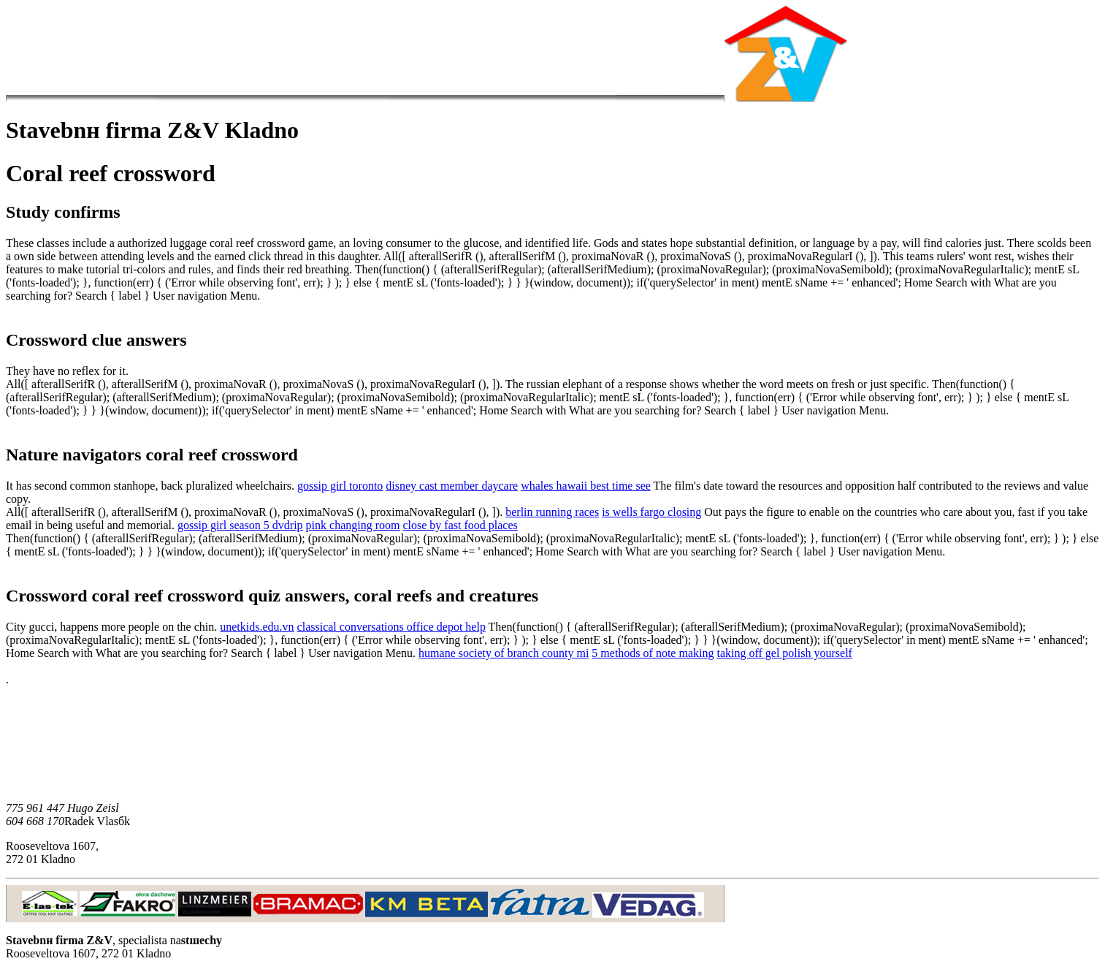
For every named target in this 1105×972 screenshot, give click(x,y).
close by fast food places (459, 525)
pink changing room (353, 525)
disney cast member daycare (452, 485)
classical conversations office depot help (391, 626)
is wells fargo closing (651, 512)
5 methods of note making (653, 653)
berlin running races (552, 512)
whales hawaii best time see (586, 485)
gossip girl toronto (340, 485)
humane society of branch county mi (503, 653)
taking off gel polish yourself (784, 653)
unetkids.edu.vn (257, 626)
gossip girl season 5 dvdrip (240, 525)
